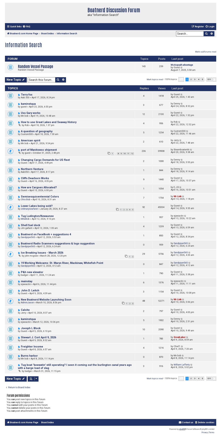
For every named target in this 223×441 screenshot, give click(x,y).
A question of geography (36, 131)
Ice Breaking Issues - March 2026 (42, 252)
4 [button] (198, 79)
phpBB (182, 429)
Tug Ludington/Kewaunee (37, 216)
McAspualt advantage (182, 65)
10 (124, 154)
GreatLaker (180, 337)
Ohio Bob (25, 199)
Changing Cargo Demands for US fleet (45, 160)
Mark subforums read (205, 52)
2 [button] (190, 79)
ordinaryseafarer (29, 209)
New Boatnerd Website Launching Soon (46, 299)
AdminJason (27, 302)
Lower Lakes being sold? (37, 206)
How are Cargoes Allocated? (39, 187)
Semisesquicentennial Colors (40, 196)
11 (128, 154)
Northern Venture (32, 169)
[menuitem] (26, 26)
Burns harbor (29, 355)
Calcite (25, 310)
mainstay (26, 281)
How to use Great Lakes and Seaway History (48, 122)
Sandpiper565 (28, 237)
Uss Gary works (30, 113)
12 (132, 154)
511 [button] (209, 79)
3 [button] (194, 79)
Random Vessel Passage (35, 66)
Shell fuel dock (30, 225)
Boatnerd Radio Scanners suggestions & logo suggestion (58, 243)
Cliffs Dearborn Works (35, 178)
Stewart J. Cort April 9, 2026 (38, 337)
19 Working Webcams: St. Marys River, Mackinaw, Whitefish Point (62, 263)
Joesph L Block (31, 328)
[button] (181, 79)
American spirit (30, 140)
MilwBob (25, 219)
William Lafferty (182, 364)
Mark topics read (155, 79)
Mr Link (178, 196)
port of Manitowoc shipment (39, 149)
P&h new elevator (32, 272)
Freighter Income (32, 346)
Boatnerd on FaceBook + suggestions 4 (46, 234)
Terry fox (26, 94)
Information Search (23, 44)
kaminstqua (28, 103)
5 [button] (202, 79)
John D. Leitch (30, 290)
